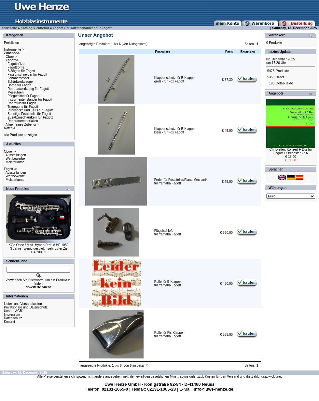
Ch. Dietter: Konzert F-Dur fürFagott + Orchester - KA (291, 151)
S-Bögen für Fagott (21, 71)
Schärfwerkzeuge (20, 81)
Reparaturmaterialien (22, 121)
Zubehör (42, 28)
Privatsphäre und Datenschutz (26, 307)
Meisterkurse (15, 162)
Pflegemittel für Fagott (23, 96)
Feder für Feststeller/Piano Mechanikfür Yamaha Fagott (180, 181)
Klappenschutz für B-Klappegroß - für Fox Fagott (174, 79)
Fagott (58, 28)
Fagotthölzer (16, 64)
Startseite (9, 28)
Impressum (12, 314)
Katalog (27, 28)
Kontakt (9, 321)
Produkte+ (163, 52)
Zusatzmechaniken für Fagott (89, 28)
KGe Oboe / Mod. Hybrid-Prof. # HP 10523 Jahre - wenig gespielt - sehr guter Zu (39, 246)
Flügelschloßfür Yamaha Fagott (167, 232)
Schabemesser (18, 78)
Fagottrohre (15, 67)
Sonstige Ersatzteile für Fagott (29, 114)
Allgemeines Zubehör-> (22, 124)
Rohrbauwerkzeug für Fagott (28, 89)
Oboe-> (11, 56)
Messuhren (15, 92)
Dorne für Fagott (19, 85)
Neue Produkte (17, 189)
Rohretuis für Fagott (21, 103)
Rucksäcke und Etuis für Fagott (30, 110)
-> (12, 53)
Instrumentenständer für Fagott (29, 99)
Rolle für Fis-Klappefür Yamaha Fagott (168, 334)
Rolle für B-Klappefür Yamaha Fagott (167, 283)
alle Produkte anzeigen (20, 135)
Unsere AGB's (14, 311)
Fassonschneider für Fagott (27, 74)
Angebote (276, 93)
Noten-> (10, 128)
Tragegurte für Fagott (22, 106)
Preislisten (11, 42)
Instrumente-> (14, 49)
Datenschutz (13, 318)
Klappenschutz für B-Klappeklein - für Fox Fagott (174, 130)
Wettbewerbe (15, 158)
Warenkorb (277, 35)
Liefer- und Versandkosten (23, 304)
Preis (229, 52)
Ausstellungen (16, 155)
